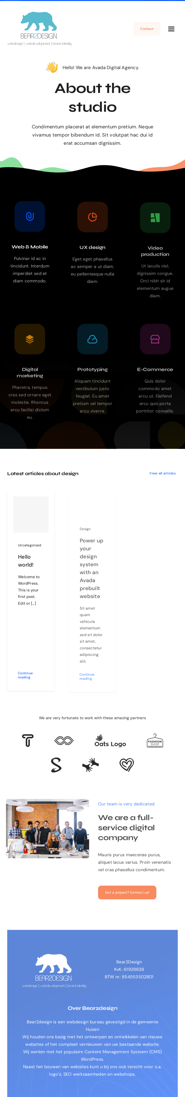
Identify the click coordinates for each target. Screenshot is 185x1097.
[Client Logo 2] (126, 760)
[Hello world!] (30, 517)
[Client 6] (28, 736)
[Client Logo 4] (154, 735)
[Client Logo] (110, 736)
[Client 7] (56, 760)
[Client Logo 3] (90, 760)
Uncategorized (29, 547)
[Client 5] (64, 738)
